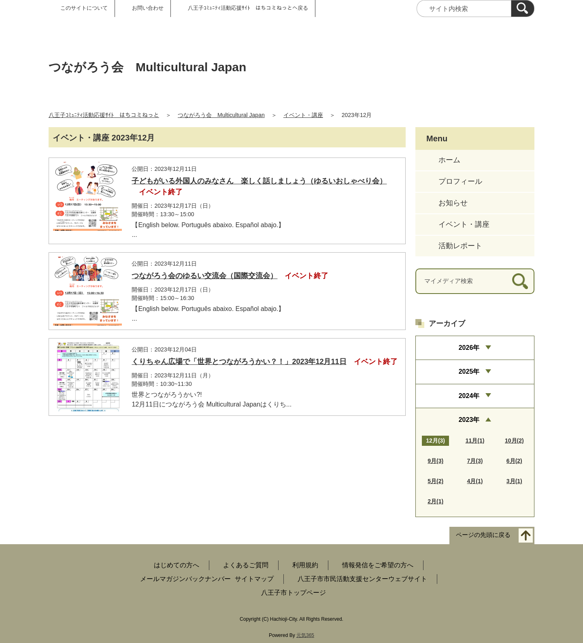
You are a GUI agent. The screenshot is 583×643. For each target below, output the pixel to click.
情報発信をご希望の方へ (377, 565)
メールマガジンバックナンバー (185, 578)
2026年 (469, 347)
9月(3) (435, 461)
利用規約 (305, 565)
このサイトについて (84, 8)
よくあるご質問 (245, 565)
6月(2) (514, 461)
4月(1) (475, 481)
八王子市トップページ (293, 592)
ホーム (449, 160)
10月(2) (514, 440)
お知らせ (453, 203)
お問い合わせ (148, 8)
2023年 (469, 419)
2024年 (469, 395)
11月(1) (475, 440)
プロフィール (460, 181)
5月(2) (435, 481)
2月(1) (435, 501)
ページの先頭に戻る (483, 535)
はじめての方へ (176, 565)
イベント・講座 (303, 115)
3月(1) (514, 481)
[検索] (522, 8)
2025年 (469, 371)
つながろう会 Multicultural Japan (221, 115)
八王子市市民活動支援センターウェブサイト (362, 578)
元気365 (305, 635)
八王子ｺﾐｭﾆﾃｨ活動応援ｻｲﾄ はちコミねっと (104, 115)
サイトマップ (254, 578)
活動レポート (460, 246)
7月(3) (475, 461)
